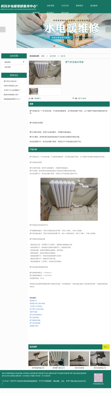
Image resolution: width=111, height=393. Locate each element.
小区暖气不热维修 (36, 306)
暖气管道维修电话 (36, 315)
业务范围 (50, 6)
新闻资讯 (79, 6)
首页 (42, 56)
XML (62, 381)
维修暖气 (37, 98)
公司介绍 (64, 6)
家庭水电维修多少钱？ (11, 95)
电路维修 (7, 62)
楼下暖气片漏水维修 (36, 309)
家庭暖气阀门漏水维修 (37, 303)
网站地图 (56, 381)
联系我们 (50, 13)
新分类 (63, 56)
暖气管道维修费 (35, 323)
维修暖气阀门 (34, 326)
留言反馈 (64, 13)
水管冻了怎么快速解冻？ (12, 90)
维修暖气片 (33, 301)
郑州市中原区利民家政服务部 (27, 381)
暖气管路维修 (34, 317)
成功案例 (93, 6)
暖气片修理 (82, 98)
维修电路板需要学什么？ (12, 99)
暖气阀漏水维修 (35, 320)
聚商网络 (48, 381)
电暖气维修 (33, 312)
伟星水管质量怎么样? (11, 86)
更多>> (106, 347)
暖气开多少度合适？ (11, 81)
